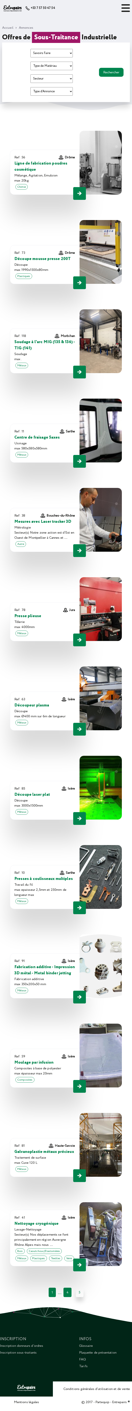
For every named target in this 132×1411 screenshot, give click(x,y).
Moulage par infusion (34, 1062)
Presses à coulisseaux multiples (43, 879)
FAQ (82, 1359)
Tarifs (83, 1366)
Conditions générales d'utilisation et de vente (96, 1389)
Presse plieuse (27, 616)
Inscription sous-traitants (18, 1352)
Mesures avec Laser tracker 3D (43, 522)
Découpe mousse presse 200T (42, 259)
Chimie (21, 187)
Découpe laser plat (32, 794)
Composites (25, 1080)
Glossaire (86, 1345)
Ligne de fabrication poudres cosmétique (40, 166)
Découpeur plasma (31, 705)
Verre (69, 1258)
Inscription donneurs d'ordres (21, 1345)
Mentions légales (26, 1402)
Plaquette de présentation (98, 1352)
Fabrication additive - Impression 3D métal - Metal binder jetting (44, 970)
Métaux (21, 365)
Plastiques (23, 276)
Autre (20, 544)
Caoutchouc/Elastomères (44, 1251)
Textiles (55, 1258)
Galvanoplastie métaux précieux (44, 1152)
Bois (20, 1251)
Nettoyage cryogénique (36, 1224)
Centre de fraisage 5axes (37, 437)
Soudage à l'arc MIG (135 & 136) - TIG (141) (44, 345)
